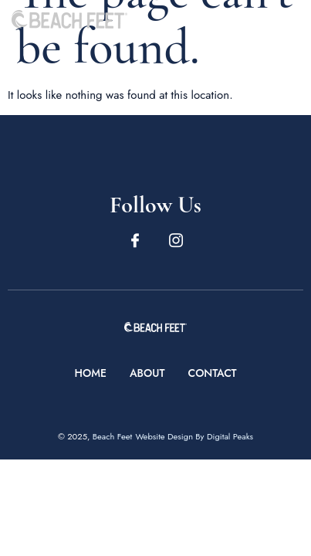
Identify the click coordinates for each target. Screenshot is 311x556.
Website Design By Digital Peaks (194, 436)
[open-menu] (289, 19)
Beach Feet (112, 436)
